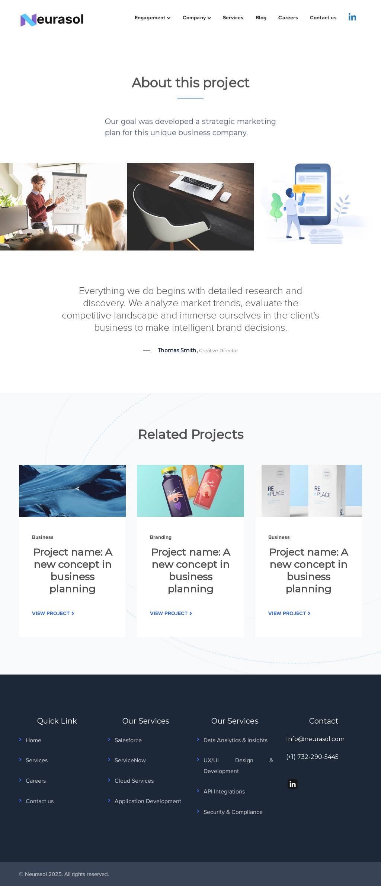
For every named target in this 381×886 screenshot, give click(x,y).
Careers (36, 780)
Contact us (40, 801)
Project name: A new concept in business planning (72, 570)
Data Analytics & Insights (236, 740)
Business (43, 537)
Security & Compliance (233, 812)
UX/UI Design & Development (238, 766)
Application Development (148, 801)
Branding (161, 537)
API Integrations (224, 791)
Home (33, 740)
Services (37, 760)
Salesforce (128, 740)
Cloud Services (134, 780)
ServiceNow (130, 760)
